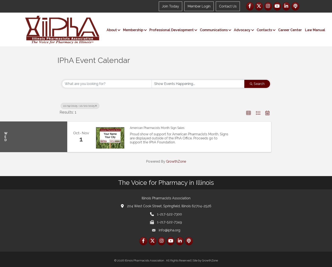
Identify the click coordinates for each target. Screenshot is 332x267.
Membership (133, 30)
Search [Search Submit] (257, 84)
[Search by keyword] (107, 84)
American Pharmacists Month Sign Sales (157, 128)
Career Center (290, 30)
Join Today (170, 6)
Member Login (198, 6)
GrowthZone (176, 161)
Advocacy (242, 30)
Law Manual (315, 30)
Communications (214, 30)
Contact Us (228, 6)
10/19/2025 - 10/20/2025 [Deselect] (80, 105)
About (112, 30)
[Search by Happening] (198, 84)
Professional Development (171, 30)
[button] (248, 113)
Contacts (264, 30)
